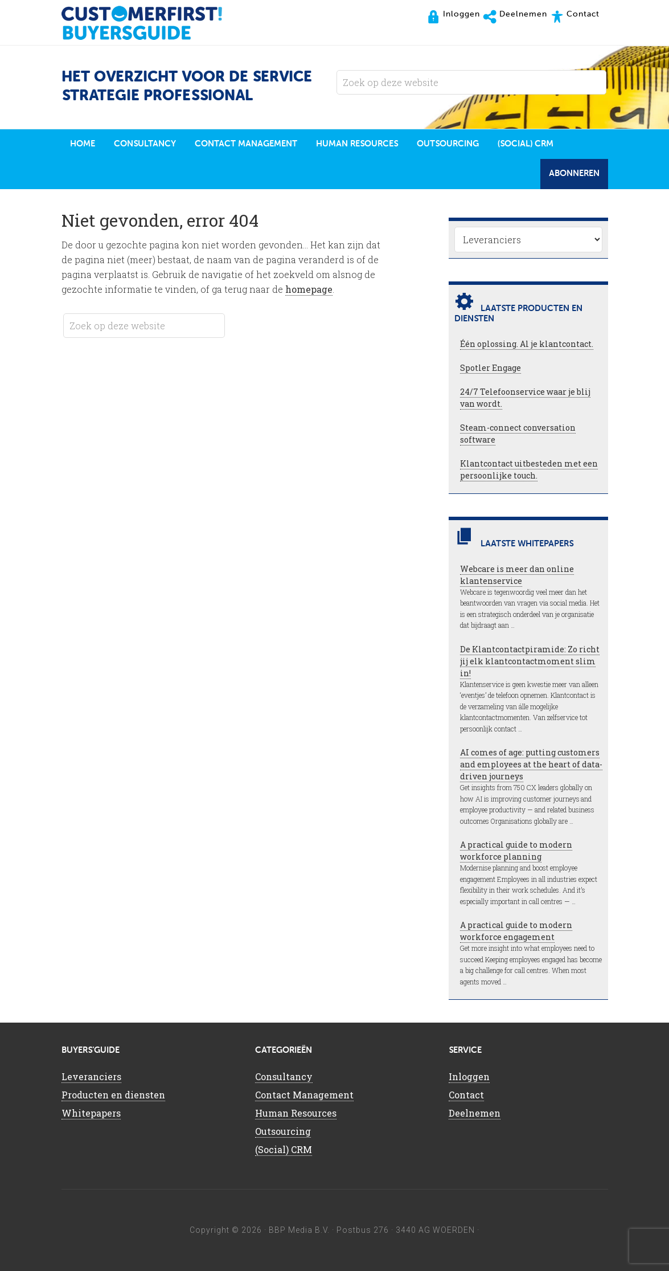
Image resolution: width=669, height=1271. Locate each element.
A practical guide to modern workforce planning (516, 850)
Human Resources (295, 1113)
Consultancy (284, 1076)
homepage (309, 289)
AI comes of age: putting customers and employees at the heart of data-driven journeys (531, 764)
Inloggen (469, 1076)
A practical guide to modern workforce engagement (516, 930)
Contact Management (304, 1095)
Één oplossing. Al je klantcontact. (526, 343)
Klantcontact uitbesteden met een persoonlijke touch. (529, 469)
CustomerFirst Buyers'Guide (152, 23)
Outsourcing (283, 1131)
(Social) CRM (283, 1149)
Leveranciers (91, 1076)
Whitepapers (91, 1113)
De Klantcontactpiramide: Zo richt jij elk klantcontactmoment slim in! (530, 661)
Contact (466, 1095)
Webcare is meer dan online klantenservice (517, 574)
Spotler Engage (490, 367)
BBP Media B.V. (299, 1230)
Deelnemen (474, 1113)
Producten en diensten (113, 1095)
